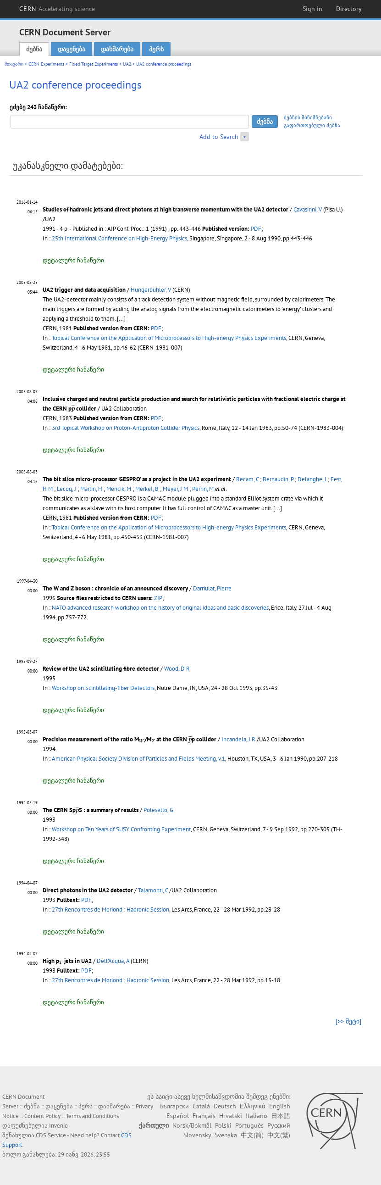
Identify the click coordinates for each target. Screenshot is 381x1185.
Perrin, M (203, 489)
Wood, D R (177, 669)
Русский (278, 1125)
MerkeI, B (147, 489)
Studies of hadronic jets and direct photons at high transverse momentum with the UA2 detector (165, 209)
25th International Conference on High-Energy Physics (119, 238)
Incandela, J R (238, 739)
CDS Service (51, 1135)
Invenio (58, 1125)
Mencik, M (118, 489)
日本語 (280, 1116)
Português (249, 1125)
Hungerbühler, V (151, 290)
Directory (349, 9)
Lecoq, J (66, 489)
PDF (256, 229)
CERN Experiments (46, 64)
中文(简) (252, 1135)
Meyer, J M (175, 489)
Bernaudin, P (278, 479)
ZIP (158, 598)
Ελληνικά (252, 1106)
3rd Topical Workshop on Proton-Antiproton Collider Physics (125, 428)
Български (174, 1106)
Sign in (312, 9)
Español (177, 1116)
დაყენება (71, 49)
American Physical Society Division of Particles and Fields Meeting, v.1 (138, 758)
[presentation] (73, 408)
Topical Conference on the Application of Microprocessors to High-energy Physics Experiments (169, 338)
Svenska (226, 1135)
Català (201, 1106)
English (279, 1106)
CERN (57, 9)
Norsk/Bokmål (191, 1125)
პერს (156, 49)
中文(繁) (278, 1135)
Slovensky (197, 1135)
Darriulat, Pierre (212, 588)
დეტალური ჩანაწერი (73, 260)
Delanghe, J (312, 479)
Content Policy (42, 1116)
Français (204, 1116)
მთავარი (14, 64)
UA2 (127, 64)
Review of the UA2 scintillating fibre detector (101, 669)
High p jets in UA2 (67, 961)
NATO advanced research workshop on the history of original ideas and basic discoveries (160, 608)
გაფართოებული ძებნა (312, 125)
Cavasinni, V (307, 209)
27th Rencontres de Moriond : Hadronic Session (110, 909)
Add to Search (218, 137)
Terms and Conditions (92, 1116)
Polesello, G (158, 810)
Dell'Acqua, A (113, 961)
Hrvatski (230, 1116)
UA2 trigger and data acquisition (84, 290)
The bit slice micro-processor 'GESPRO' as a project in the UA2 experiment (137, 479)
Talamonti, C (153, 890)
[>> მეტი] (348, 1021)
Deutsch (225, 1106)
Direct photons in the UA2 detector (88, 890)
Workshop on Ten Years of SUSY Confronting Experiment (121, 829)
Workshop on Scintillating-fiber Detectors (103, 688)
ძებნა (34, 49)
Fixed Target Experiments (93, 64)
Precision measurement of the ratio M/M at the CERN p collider (129, 739)
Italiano (256, 1116)
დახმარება (117, 49)
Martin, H (91, 489)
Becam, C (247, 479)
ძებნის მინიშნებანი (308, 117)
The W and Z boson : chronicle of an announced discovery (115, 588)
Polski (223, 1125)
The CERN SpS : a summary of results (90, 810)
